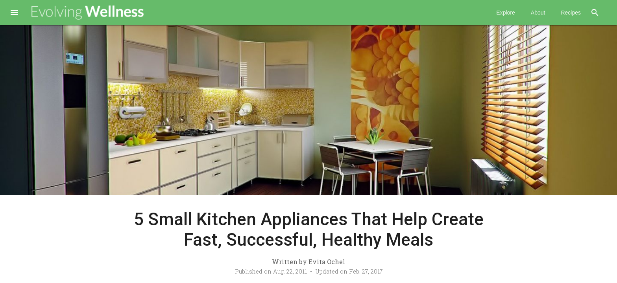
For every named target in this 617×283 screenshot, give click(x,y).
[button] (14, 13)
